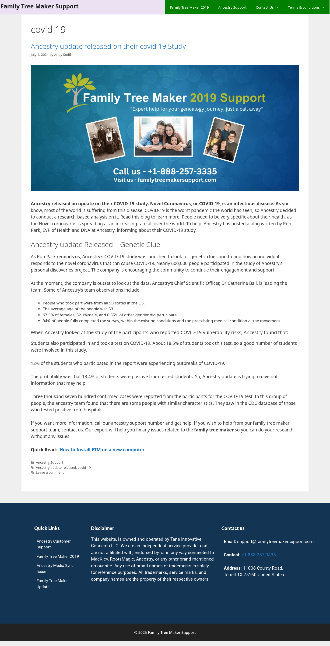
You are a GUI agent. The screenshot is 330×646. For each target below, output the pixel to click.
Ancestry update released (56, 467)
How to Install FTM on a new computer (102, 450)
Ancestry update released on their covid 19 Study (108, 46)
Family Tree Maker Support (39, 6)
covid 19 (84, 467)
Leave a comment (50, 472)
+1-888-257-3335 (259, 555)
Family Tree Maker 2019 (189, 7)
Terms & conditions (309, 7)
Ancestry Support (232, 7)
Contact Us (269, 7)
